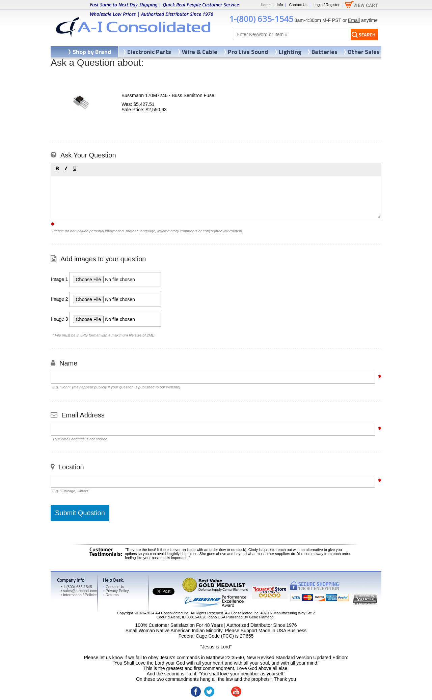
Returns (110, 595)
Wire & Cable (199, 51)
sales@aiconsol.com (80, 591)
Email (354, 20)
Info (280, 5)
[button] (57, 168)
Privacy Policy (116, 591)
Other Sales (364, 51)
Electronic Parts (149, 51)
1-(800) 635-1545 (261, 18)
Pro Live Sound (248, 51)
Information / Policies (79, 595)
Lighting (290, 51)
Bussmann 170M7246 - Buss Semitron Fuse (168, 95)
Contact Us (298, 5)
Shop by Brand (92, 51)
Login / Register (327, 5)
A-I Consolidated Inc (172, 613)
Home (265, 5)
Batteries (325, 51)
